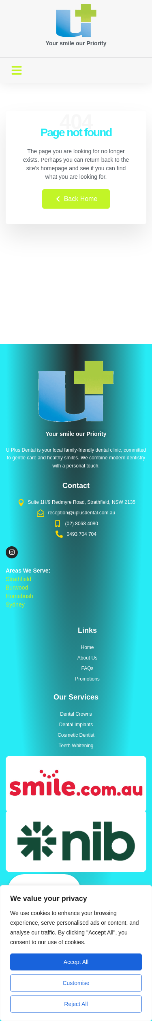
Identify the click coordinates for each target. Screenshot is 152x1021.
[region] (76, 953)
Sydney (15, 604)
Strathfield (18, 579)
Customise (75, 983)
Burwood (17, 587)
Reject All (76, 1004)
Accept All (76, 962)
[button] (16, 70)
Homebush (19, 596)
